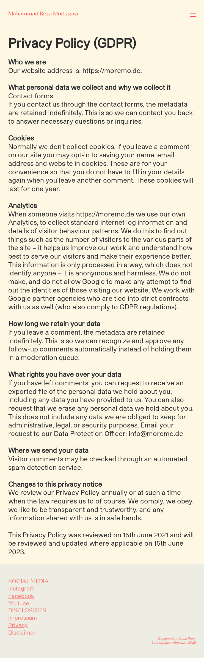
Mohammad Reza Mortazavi (43, 14)
